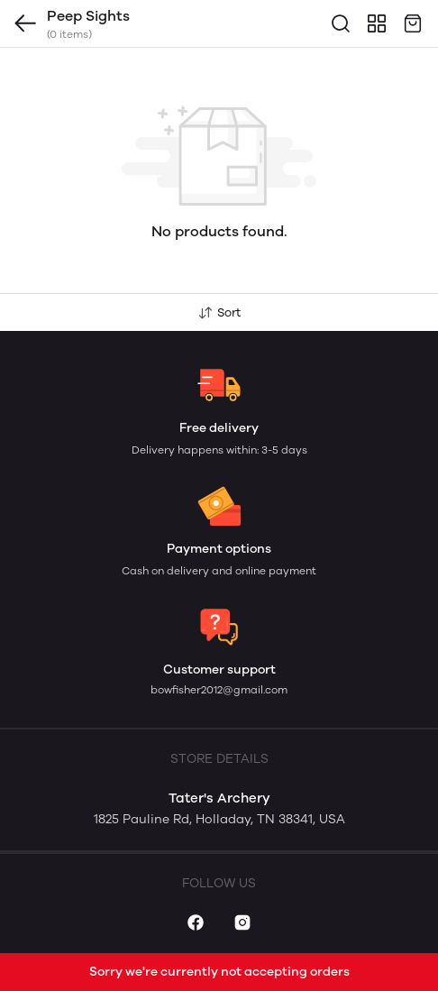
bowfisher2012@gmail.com (219, 690)
